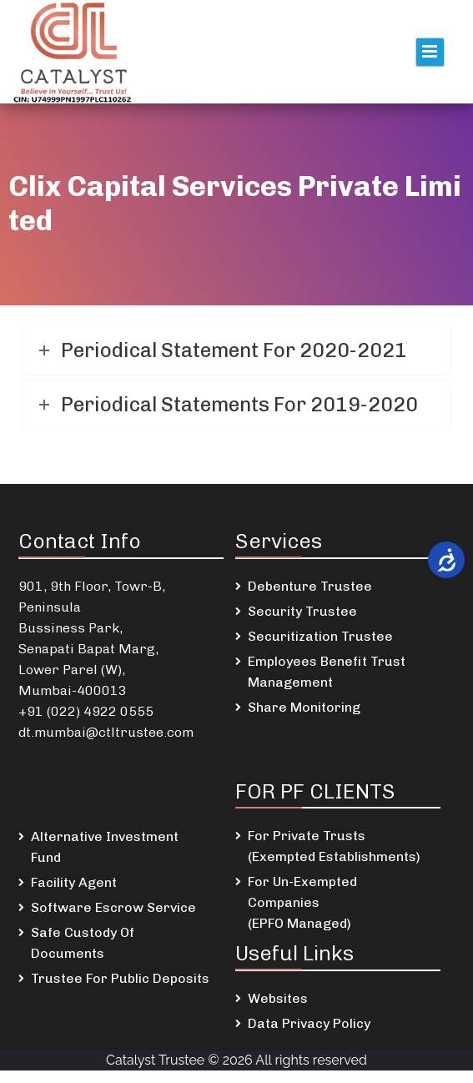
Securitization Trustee (320, 636)
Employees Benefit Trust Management (326, 671)
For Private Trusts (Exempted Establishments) (334, 846)
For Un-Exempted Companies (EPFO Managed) (302, 902)
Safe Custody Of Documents (82, 942)
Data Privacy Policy (309, 1023)
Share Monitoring (304, 707)
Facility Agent (74, 882)
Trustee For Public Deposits (120, 978)
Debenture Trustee (310, 586)
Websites (278, 998)
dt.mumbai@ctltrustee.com (106, 732)
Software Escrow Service (113, 907)
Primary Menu (430, 52)
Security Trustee (302, 611)
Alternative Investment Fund (105, 847)
